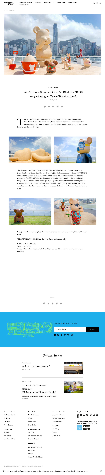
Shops (30, 418)
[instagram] (62, 335)
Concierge (31, 450)
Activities (7, 432)
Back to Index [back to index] (9, 10)
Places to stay (57, 422)
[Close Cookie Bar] (101, 471)
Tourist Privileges (58, 415)
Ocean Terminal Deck (35, 457)
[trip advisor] (72, 335)
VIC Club (31, 432)
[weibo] (65, 335)
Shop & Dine (72, 2)
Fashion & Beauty (25, 2)
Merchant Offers (9, 439)
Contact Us (56, 436)
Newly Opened (33, 415)
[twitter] (58, 335)
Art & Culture (27, 363)
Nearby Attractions (59, 418)
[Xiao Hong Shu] (78, 417)
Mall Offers (7, 436)
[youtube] (84, 415)
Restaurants (32, 422)
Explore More (24, 5)
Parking (30, 454)
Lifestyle (47, 2)
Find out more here (81, 471)
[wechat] (68, 335)
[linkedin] (97, 415)
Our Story (56, 429)
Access (55, 432)
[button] (94, 3)
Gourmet (38, 2)
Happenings (61, 2)
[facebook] (55, 335)
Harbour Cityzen (33, 439)
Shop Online (32, 425)
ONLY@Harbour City (35, 436)
